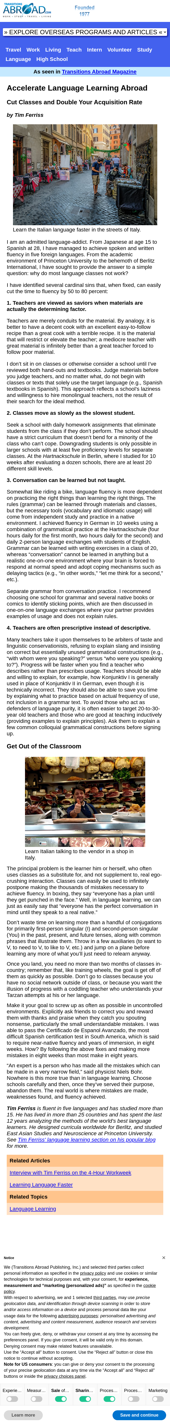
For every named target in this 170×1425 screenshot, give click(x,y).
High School (52, 59)
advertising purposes (78, 1315)
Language (18, 59)
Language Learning (33, 1209)
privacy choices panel (64, 1376)
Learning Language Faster (41, 1185)
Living (53, 50)
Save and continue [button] (139, 1415)
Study (144, 50)
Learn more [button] (23, 1415)
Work (33, 50)
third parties (104, 1297)
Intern (94, 50)
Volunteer (119, 50)
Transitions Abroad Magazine (99, 72)
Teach (74, 50)
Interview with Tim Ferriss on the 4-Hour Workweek (70, 1173)
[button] (164, 1257)
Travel (13, 50)
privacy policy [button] (93, 1273)
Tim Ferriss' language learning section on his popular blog (87, 1140)
